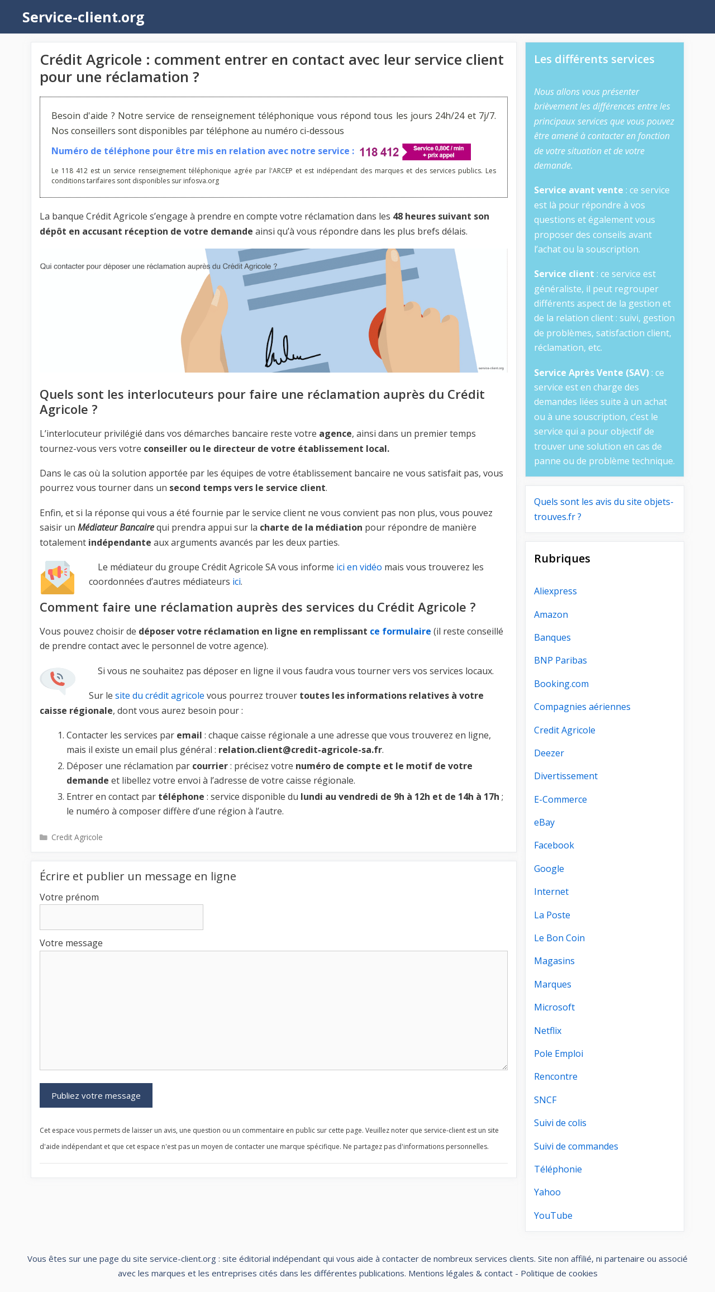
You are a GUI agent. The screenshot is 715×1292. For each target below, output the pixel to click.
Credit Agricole (77, 837)
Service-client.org (83, 16)
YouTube (553, 1215)
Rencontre (556, 1076)
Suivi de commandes (576, 1146)
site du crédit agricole (159, 695)
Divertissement (566, 776)
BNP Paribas (560, 660)
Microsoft (554, 1007)
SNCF (545, 1100)
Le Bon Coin (559, 938)
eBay (544, 822)
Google (549, 868)
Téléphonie (558, 1169)
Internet (551, 891)
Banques (552, 637)
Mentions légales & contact (460, 1273)
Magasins (554, 961)
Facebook (554, 845)
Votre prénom (69, 897)
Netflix (547, 1030)
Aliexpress (555, 591)
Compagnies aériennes (582, 706)
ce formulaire (400, 631)
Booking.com (561, 684)
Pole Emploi (558, 1053)
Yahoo (547, 1192)
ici (236, 581)
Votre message (71, 943)
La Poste (552, 915)
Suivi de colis (560, 1123)
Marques (552, 984)
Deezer (549, 753)
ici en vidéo (359, 567)
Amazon (551, 614)
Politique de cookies (559, 1273)
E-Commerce (560, 799)
